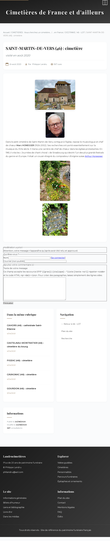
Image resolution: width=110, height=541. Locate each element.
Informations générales (14, 502)
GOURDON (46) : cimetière (21, 392)
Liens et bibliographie (13, 511)
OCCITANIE (70, 32)
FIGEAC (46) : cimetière (19, 364)
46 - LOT (81, 32)
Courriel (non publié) (14, 261)
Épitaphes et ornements (70, 485)
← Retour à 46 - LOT (71, 328)
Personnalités (64, 476)
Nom (5, 258)
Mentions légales (66, 511)
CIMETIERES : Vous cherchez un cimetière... (31, 32)
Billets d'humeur (11, 507)
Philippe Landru (39, 64)
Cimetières (63, 471)
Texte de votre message (15, 268)
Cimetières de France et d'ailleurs (55, 12)
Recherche (66, 342)
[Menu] (104, 2)
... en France (58, 32)
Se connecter (58, 258)
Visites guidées (65, 467)
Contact (62, 507)
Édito (60, 520)
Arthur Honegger (94, 156)
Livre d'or (7, 516)
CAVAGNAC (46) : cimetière (21, 378)
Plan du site (66, 335)
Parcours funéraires (67, 481)
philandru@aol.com (13, 476)
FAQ (60, 516)
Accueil (6, 32)
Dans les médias (11, 520)
